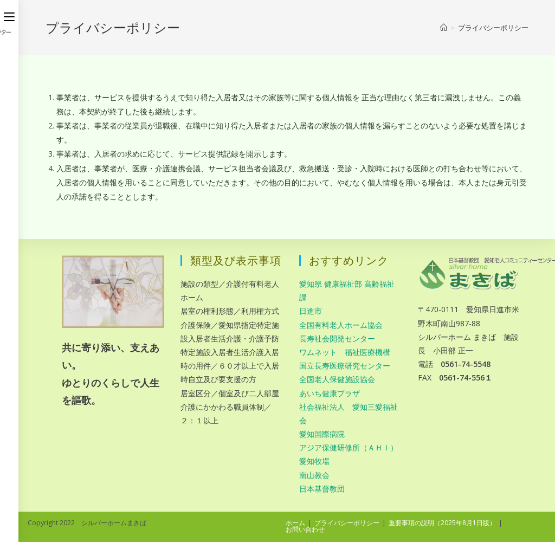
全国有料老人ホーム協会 (341, 325)
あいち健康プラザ (329, 393)
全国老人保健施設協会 (337, 379)
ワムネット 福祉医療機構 (344, 352)
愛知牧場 (314, 461)
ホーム (295, 522)
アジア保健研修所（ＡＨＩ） (348, 447)
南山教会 (314, 475)
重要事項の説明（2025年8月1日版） (442, 522)
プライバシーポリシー (346, 522)
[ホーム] (443, 28)
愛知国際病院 (322, 434)
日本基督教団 (322, 488)
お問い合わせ (305, 529)
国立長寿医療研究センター (344, 365)
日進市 (310, 311)
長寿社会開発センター (337, 338)
